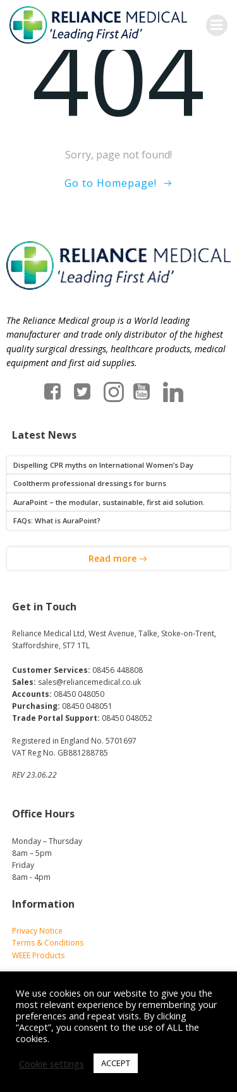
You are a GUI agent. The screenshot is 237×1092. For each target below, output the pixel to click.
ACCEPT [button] (115, 1063)
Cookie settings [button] (51, 1063)
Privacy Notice (37, 930)
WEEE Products (38, 955)
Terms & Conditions (47, 942)
